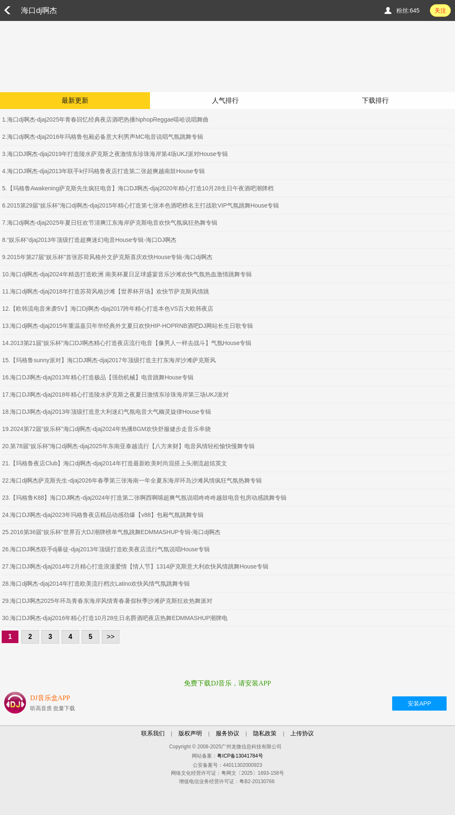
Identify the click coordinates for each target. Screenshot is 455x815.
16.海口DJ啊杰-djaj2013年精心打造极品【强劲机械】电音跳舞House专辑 (98, 377)
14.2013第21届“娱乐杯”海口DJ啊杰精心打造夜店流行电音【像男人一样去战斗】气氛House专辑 (126, 343)
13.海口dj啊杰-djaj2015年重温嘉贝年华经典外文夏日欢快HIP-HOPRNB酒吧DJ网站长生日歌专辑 (127, 325)
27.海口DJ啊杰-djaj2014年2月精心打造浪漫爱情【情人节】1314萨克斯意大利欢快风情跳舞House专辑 (135, 566)
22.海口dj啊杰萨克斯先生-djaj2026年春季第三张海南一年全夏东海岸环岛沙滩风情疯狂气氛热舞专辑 (132, 480)
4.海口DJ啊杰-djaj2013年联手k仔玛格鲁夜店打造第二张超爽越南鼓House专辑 (103, 171)
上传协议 (302, 733)
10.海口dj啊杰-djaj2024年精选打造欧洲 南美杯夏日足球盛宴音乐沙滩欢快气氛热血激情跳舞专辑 (127, 274)
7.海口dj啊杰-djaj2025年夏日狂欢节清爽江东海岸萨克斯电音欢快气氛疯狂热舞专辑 (109, 222)
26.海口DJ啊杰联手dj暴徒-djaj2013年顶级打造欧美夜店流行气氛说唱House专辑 (106, 549)
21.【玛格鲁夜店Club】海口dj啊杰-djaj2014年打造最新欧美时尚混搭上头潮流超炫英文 (114, 463)
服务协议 (227, 733)
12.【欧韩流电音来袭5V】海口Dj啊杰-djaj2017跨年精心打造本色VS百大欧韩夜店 (107, 308)
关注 (440, 10)
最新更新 (75, 100)
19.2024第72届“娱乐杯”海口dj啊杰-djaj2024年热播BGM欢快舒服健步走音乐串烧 (106, 429)
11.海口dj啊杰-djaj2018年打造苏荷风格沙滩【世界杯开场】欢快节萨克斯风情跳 (105, 291)
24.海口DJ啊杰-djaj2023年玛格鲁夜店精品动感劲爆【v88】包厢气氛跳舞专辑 (103, 514)
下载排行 (375, 100)
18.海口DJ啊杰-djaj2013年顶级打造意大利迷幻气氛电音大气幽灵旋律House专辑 (106, 411)
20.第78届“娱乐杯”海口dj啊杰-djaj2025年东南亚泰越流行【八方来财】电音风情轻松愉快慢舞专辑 (128, 446)
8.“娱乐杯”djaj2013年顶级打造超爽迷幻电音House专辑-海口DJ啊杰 (89, 239)
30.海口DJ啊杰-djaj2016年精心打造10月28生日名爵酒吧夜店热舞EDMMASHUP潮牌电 (115, 618)
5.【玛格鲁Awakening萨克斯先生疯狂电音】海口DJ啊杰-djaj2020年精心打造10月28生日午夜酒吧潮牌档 (138, 188)
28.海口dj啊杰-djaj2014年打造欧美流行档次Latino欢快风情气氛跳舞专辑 (96, 583)
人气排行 (225, 100)
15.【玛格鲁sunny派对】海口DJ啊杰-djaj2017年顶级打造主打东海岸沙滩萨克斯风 (109, 360)
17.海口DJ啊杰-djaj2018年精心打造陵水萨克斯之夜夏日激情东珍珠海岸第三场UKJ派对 (115, 394)
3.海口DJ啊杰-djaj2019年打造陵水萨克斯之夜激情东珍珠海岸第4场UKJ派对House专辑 (115, 154)
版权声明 (190, 733)
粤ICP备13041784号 (240, 756)
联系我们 (153, 733)
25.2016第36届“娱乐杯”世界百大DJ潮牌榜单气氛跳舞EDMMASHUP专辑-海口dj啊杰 (111, 532)
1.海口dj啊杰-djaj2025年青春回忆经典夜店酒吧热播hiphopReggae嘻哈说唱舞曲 (105, 119)
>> (111, 636)
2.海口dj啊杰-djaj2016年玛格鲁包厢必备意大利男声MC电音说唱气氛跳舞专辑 (102, 136)
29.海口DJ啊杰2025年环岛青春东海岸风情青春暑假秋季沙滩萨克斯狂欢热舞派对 (107, 600)
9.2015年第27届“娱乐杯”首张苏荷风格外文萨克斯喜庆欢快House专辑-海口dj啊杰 (107, 257)
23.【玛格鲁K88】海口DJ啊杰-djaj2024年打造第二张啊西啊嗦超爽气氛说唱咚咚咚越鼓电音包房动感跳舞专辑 (144, 497)
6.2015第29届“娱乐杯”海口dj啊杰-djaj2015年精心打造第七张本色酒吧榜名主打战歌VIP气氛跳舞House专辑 (140, 205)
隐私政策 (265, 733)
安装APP (419, 703)
